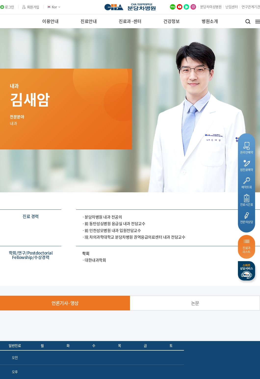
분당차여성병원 (211, 6)
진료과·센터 (130, 21)
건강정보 (171, 21)
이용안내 (50, 21)
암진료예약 (246, 170)
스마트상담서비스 (246, 271)
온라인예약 (246, 152)
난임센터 (231, 6)
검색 (247, 21)
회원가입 (33, 7)
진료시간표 (246, 204)
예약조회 (246, 187)
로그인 (9, 7)
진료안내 (88, 21)
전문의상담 (246, 222)
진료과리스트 (246, 250)
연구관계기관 (251, 6)
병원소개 (210, 21)
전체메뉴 (257, 21)
